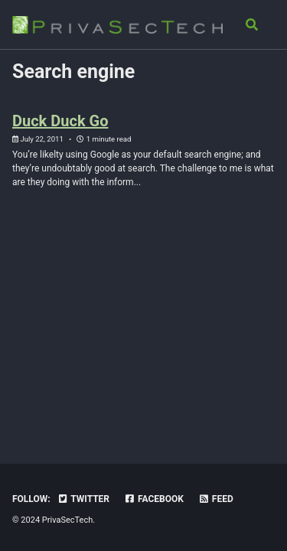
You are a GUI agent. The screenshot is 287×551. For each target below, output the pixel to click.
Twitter (83, 499)
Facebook (154, 499)
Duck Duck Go (60, 121)
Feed (215, 499)
